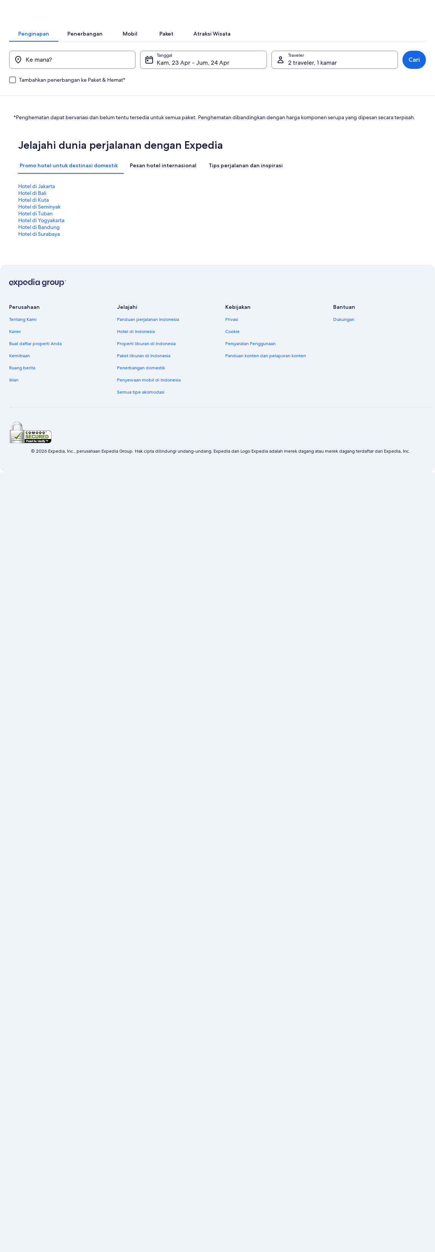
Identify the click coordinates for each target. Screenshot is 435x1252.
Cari (405, 83)
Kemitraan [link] (19, 367)
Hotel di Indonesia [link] (136, 342)
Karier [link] (15, 342)
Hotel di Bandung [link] (243, 244)
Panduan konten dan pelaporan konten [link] (265, 367)
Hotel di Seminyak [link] (345, 238)
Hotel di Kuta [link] (237, 238)
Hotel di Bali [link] (134, 238)
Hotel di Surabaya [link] (345, 244)
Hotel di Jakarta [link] (36, 238)
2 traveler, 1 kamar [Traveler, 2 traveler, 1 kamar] (309, 87)
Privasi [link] (231, 330)
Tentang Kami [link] (23, 330)
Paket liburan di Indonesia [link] (143, 367)
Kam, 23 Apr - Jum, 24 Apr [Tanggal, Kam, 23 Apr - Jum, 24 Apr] (196, 87)
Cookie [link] (232, 342)
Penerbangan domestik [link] (141, 379)
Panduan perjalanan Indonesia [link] (148, 330)
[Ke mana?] (78, 84)
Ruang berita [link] (22, 379)
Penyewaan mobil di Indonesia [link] (149, 391)
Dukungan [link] (343, 330)
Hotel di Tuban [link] (35, 244)
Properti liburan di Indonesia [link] (146, 355)
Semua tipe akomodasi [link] (140, 403)
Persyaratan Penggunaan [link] (250, 355)
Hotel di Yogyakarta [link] (143, 244)
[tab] (126, 45)
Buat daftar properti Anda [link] (35, 355)
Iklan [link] (14, 391)
